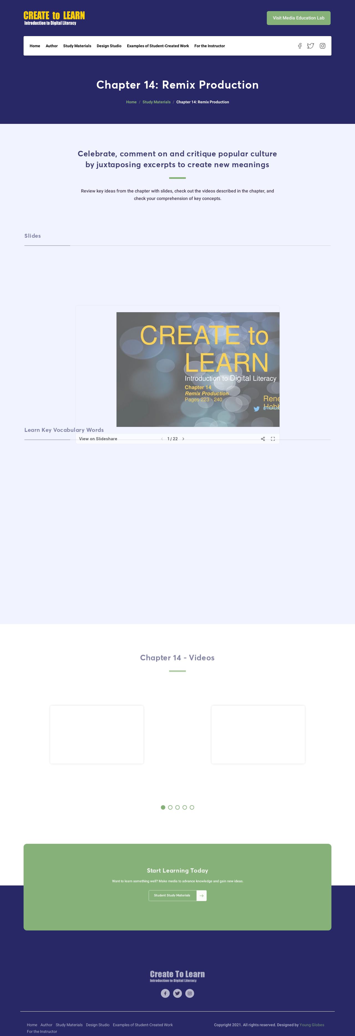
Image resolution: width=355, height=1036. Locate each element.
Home (35, 46)
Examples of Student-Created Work (158, 46)
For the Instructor (209, 46)
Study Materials (77, 46)
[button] (163, 807)
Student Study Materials (178, 891)
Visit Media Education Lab (298, 18)
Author (52, 46)
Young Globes (312, 1033)
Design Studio (109, 46)
